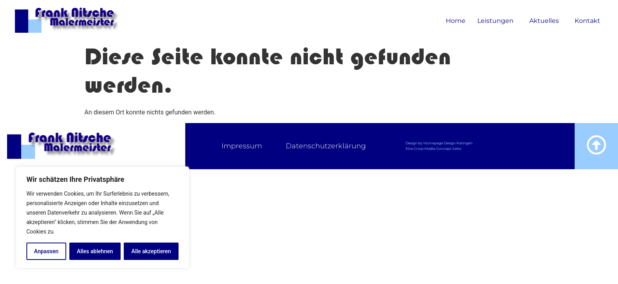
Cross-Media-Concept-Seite (437, 148)
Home (455, 20)
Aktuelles (546, 21)
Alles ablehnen (95, 251)
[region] (102, 217)
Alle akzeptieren (151, 251)
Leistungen (497, 21)
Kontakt (587, 20)
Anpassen (46, 251)
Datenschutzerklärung (326, 146)
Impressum (242, 146)
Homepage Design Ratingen (448, 143)
